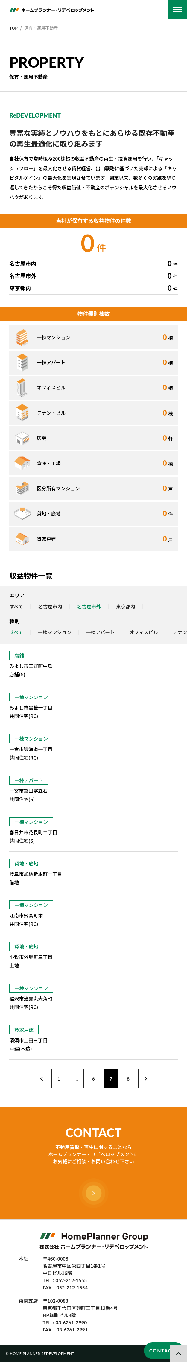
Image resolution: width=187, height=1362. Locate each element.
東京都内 (125, 606)
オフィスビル (143, 632)
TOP (13, 28)
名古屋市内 (50, 606)
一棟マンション (55, 632)
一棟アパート (100, 632)
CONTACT (162, 1350)
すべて (16, 606)
